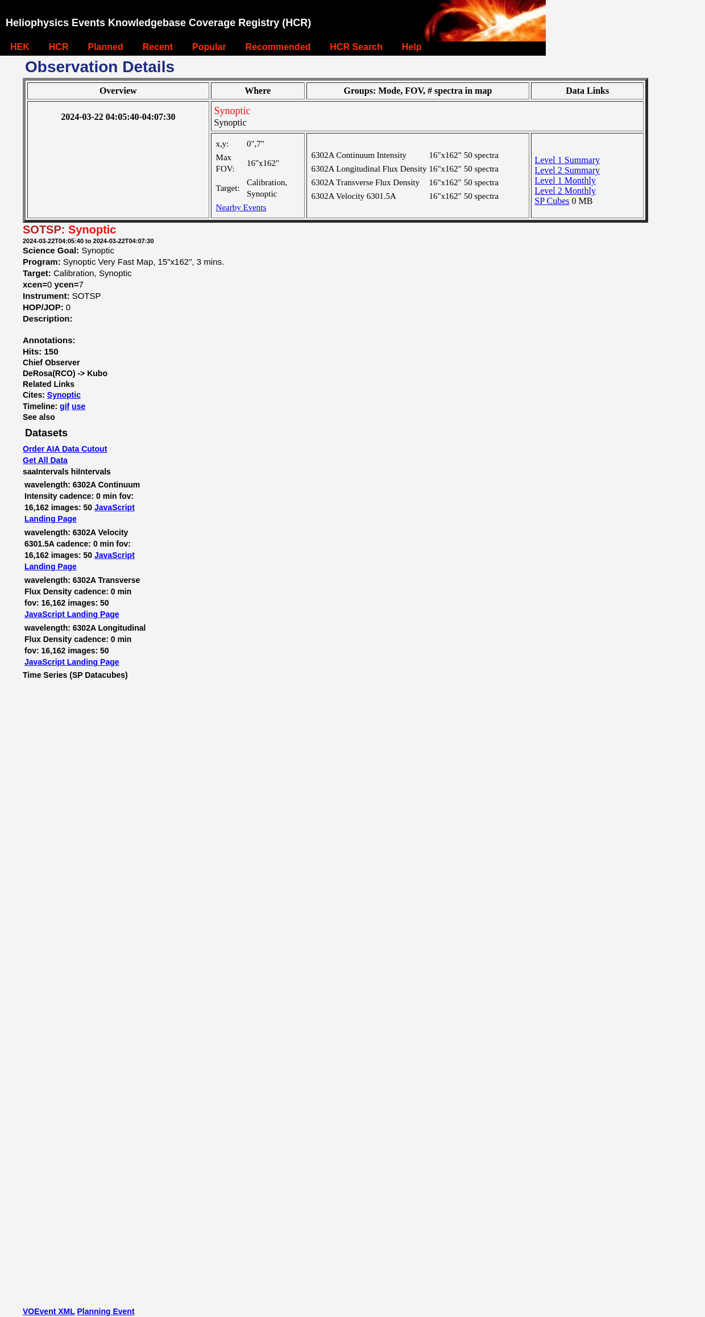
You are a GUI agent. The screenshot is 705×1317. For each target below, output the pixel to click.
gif (64, 406)
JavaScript (114, 507)
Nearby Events (241, 207)
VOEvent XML (49, 1311)
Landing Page (50, 518)
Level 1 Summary (567, 160)
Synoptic (64, 394)
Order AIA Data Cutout (65, 448)
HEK (20, 47)
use (78, 406)
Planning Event (105, 1311)
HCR (59, 47)
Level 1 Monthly (565, 180)
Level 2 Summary (567, 170)
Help (412, 47)
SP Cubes (551, 201)
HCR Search (356, 47)
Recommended (278, 47)
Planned (105, 47)
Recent (158, 47)
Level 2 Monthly (565, 190)
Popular (209, 47)
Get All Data (45, 460)
